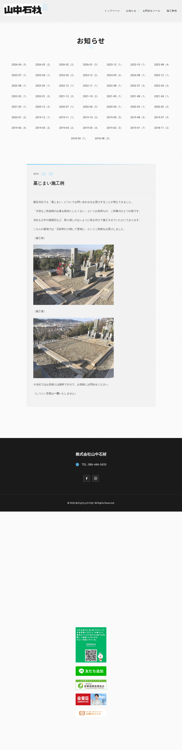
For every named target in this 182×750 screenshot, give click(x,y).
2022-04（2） (163, 85)
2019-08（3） (139, 116)
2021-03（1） (19, 106)
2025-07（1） (19, 75)
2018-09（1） (79, 137)
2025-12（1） (115, 64)
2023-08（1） (19, 85)
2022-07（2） (139, 85)
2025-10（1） (139, 64)
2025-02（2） (67, 75)
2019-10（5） (91, 116)
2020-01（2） (19, 116)
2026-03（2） (43, 64)
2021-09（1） (115, 95)
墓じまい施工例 (49, 185)
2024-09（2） (115, 75)
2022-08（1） (115, 85)
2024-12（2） (91, 75)
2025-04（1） (43, 75)
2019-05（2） (43, 127)
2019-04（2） (67, 127)
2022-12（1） (67, 85)
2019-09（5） (115, 116)
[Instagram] (95, 477)
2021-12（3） (67, 95)
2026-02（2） (67, 64)
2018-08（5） (103, 137)
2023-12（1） (163, 75)
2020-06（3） (91, 106)
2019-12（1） (43, 116)
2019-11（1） (67, 116)
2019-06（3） (19, 127)
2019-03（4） (91, 127)
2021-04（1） (163, 95)
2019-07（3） (163, 116)
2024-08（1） (139, 75)
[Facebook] (86, 477)
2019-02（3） (115, 127)
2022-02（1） (19, 95)
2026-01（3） (91, 64)
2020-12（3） (43, 106)
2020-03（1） (139, 106)
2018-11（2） (163, 127)
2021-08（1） (139, 95)
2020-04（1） (115, 106)
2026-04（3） (19, 64)
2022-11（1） (91, 85)
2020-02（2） (163, 106)
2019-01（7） (139, 127)
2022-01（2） (43, 95)
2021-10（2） (91, 95)
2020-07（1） (67, 106)
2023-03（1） (43, 85)
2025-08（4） (163, 64)
